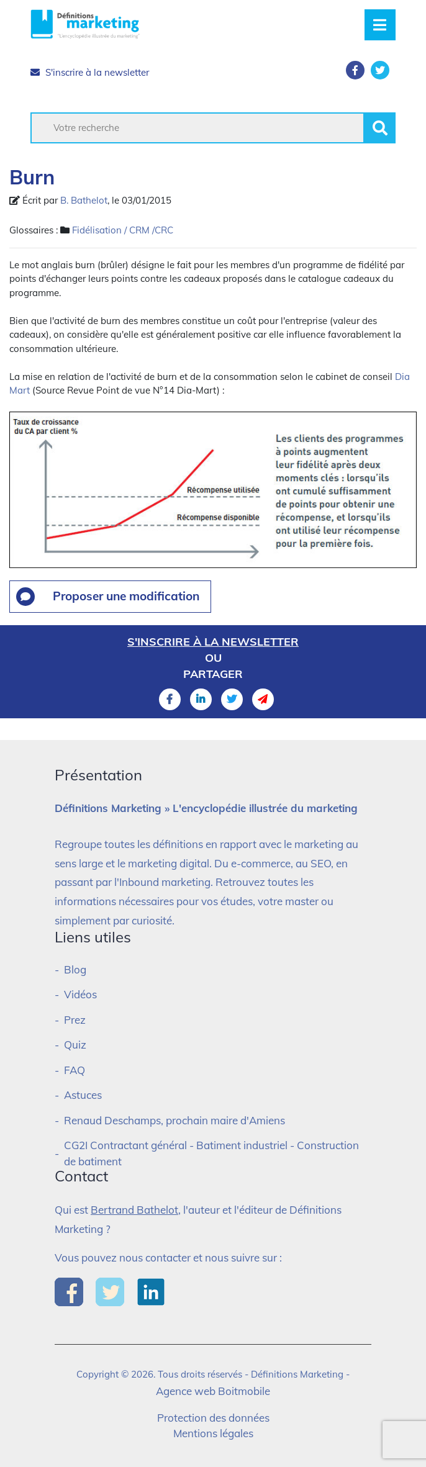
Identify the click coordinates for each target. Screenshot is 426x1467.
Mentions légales (213, 1433)
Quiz (75, 1044)
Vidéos (80, 994)
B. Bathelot (83, 200)
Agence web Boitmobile (213, 1390)
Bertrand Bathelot (134, 1209)
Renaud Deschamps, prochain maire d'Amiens (174, 1120)
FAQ (74, 1070)
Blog (75, 969)
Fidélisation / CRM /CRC (122, 230)
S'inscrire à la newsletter (89, 72)
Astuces (83, 1094)
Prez (75, 1019)
